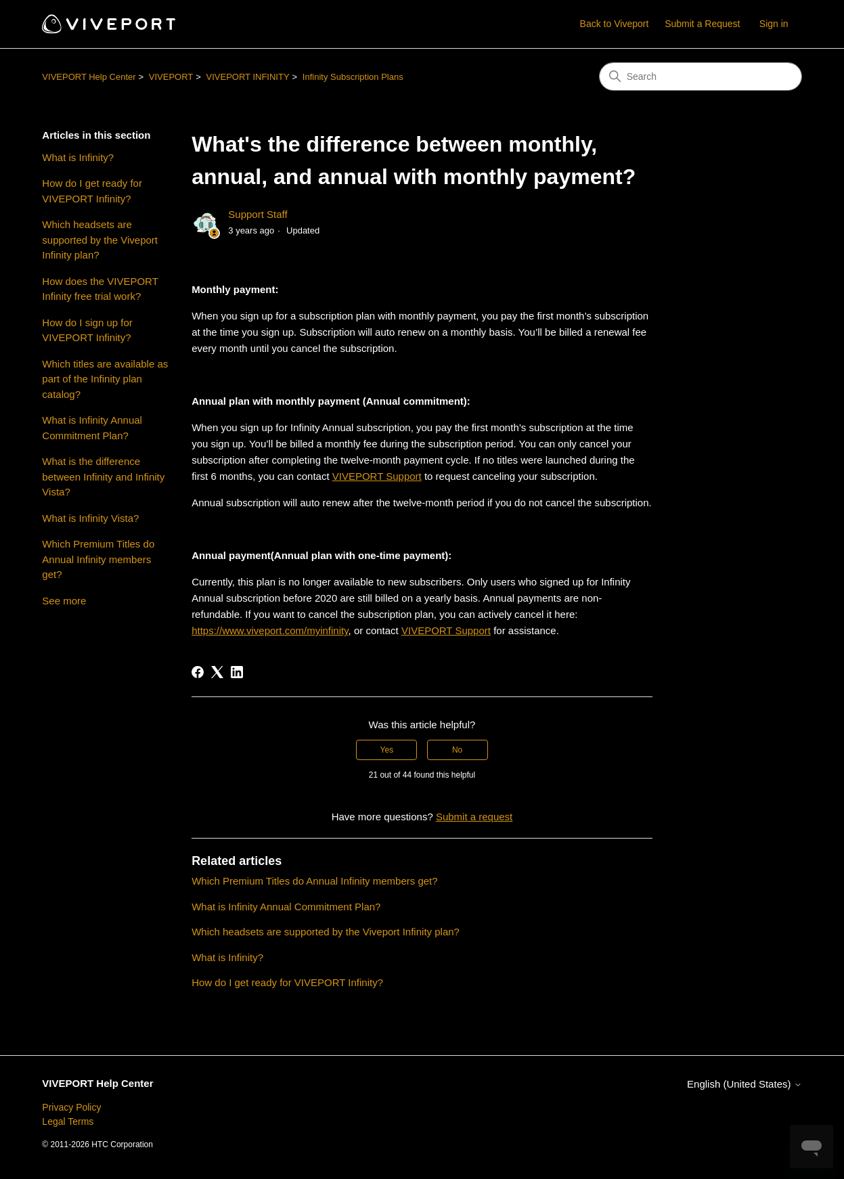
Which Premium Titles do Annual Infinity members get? (98, 559)
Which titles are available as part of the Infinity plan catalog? (105, 379)
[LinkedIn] (237, 672)
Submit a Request (702, 23)
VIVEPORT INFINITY (248, 77)
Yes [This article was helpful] (387, 750)
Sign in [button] (774, 23)
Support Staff (257, 214)
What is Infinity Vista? (90, 518)
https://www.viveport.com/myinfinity (270, 630)
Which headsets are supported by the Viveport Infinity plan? (100, 240)
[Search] (700, 76)
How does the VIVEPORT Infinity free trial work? (100, 289)
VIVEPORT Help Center (88, 77)
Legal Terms (67, 1121)
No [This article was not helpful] (457, 750)
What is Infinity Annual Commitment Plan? (92, 427)
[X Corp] (217, 672)
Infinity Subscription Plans (353, 77)
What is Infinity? (78, 157)
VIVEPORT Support (377, 476)
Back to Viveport (614, 23)
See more (64, 600)
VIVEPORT (171, 77)
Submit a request (474, 816)
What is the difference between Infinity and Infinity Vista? (103, 476)
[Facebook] (198, 672)
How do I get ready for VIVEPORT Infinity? (92, 190)
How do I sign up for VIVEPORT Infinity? (87, 330)
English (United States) (744, 1084)
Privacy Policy (71, 1107)
